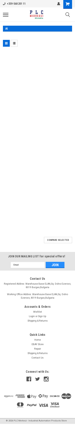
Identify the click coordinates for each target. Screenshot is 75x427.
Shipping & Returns (38, 320)
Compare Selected (58, 240)
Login (32, 316)
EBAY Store (38, 344)
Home (37, 339)
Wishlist (37, 311)
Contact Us (37, 357)
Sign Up (42, 316)
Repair (37, 348)
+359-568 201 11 (14, 3)
